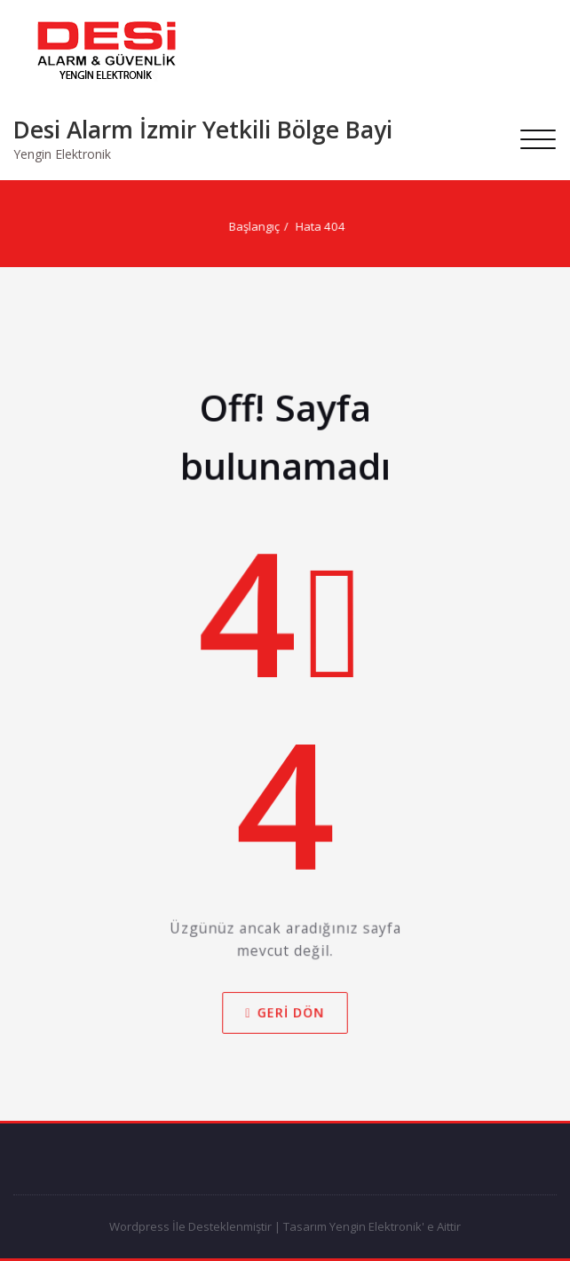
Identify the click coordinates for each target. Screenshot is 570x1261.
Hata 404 (323, 226)
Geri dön (285, 1017)
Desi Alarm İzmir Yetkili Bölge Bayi (202, 130)
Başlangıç (257, 226)
